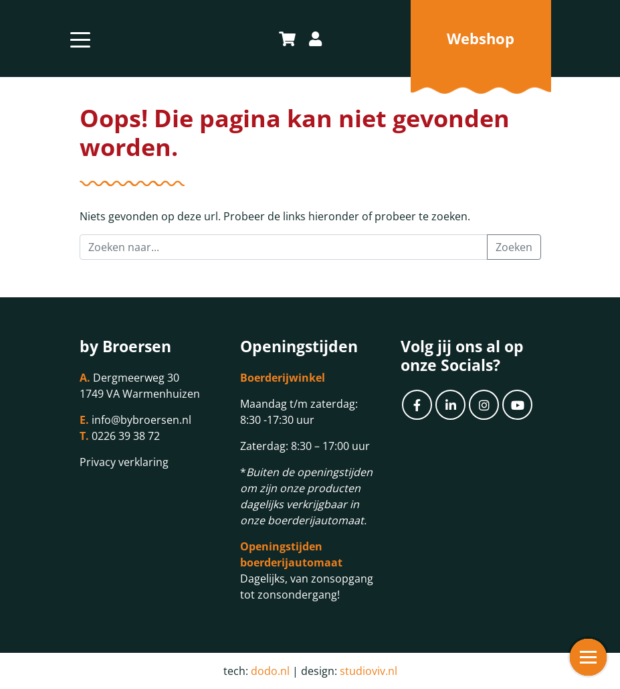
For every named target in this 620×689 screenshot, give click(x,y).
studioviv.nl (368, 671)
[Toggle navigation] (80, 38)
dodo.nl (270, 671)
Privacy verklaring (124, 462)
